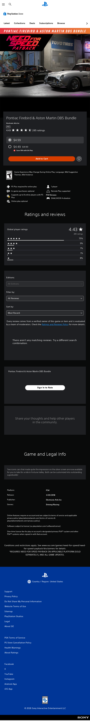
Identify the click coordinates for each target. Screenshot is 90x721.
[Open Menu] (3, 4)
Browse (61, 23)
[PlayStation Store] (13, 13)
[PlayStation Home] (45, 4)
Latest (7, 23)
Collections (19, 23)
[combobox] (45, 283)
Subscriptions (46, 23)
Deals (32, 23)
